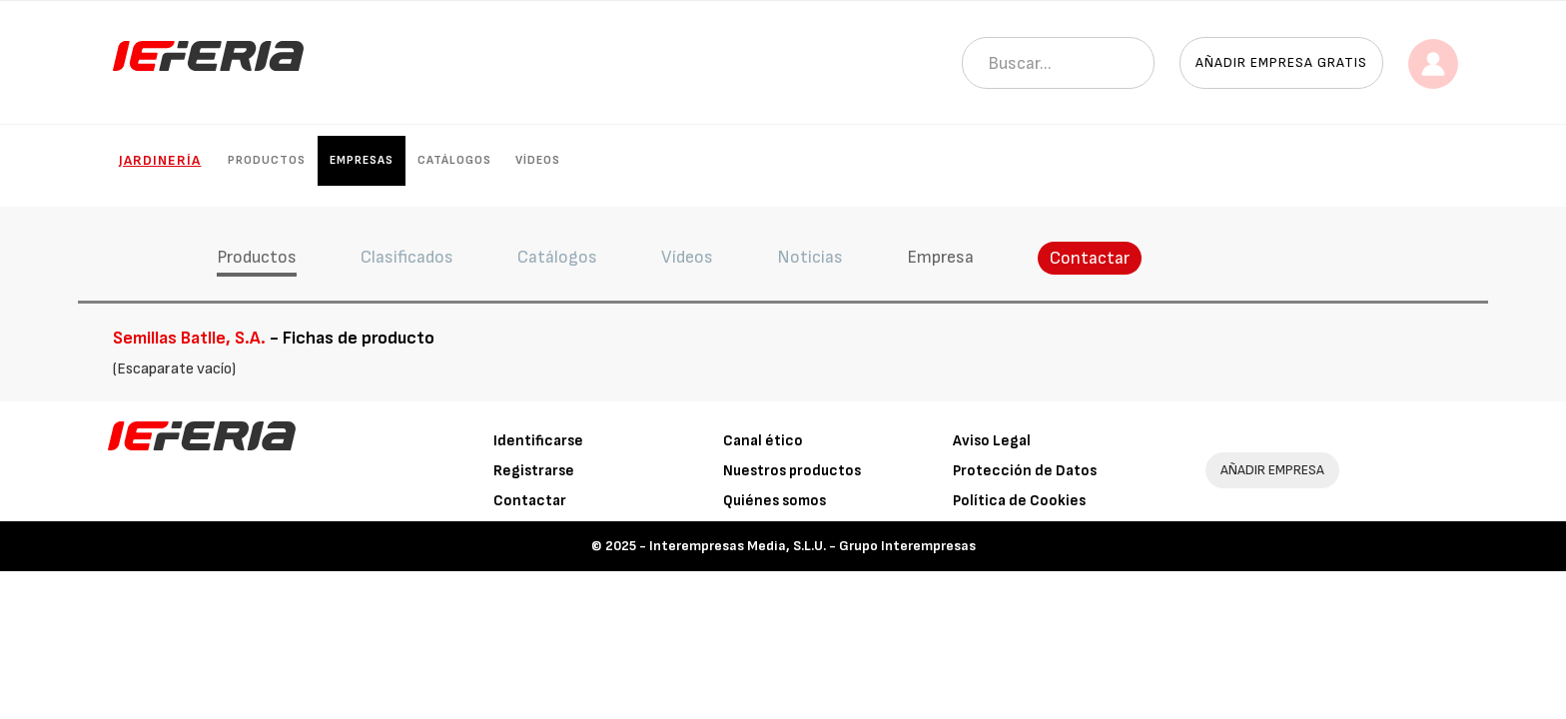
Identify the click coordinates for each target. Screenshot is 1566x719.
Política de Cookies (1019, 500)
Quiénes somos (774, 500)
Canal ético (763, 440)
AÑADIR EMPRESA (1272, 469)
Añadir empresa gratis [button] (1281, 62)
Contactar (1090, 258)
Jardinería (160, 160)
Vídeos (537, 160)
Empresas (361, 160)
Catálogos (454, 160)
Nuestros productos (792, 470)
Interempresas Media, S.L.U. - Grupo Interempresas (812, 545)
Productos (267, 160)
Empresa (940, 257)
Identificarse (538, 440)
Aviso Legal (992, 440)
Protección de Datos (1025, 470)
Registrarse (533, 470)
